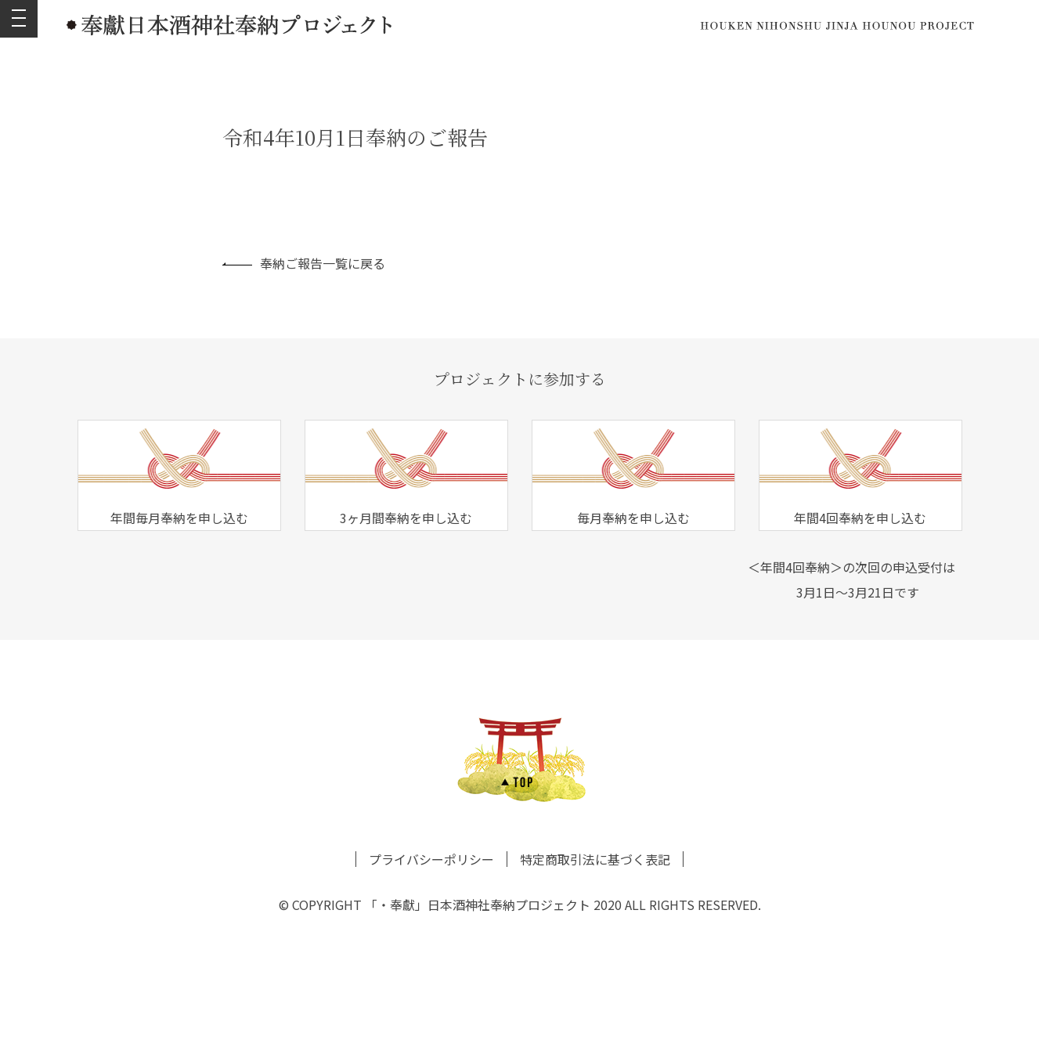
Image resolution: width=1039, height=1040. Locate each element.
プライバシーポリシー (431, 859)
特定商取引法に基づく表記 (595, 859)
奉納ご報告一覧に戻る (303, 263)
